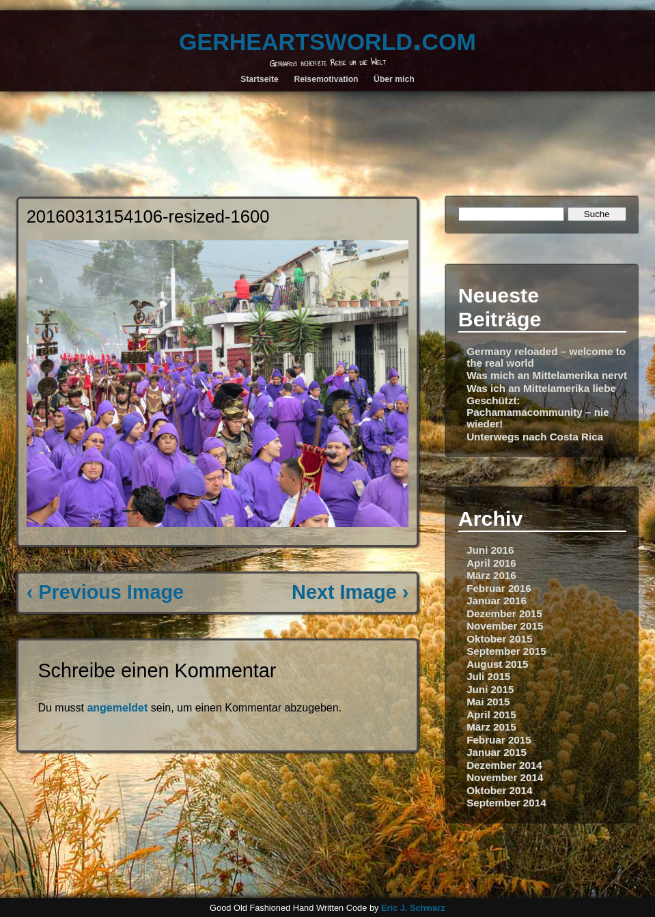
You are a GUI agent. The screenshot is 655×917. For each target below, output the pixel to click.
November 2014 (504, 777)
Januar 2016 (496, 600)
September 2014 (506, 802)
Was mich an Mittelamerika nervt (546, 375)
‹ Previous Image (105, 592)
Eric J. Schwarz (413, 908)
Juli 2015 (488, 676)
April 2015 (491, 714)
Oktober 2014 (499, 790)
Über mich (394, 79)
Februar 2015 (498, 740)
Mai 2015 (488, 701)
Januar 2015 (496, 752)
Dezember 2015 (504, 613)
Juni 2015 (490, 689)
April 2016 (491, 563)
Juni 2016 (490, 550)
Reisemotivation (326, 79)
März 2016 (491, 575)
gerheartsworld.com (327, 38)
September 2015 (506, 651)
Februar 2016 (498, 588)
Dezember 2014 (504, 765)
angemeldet (117, 708)
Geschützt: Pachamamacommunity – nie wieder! (537, 412)
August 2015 (497, 664)
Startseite (259, 79)
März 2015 (491, 727)
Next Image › (350, 592)
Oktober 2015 (499, 639)
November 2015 (504, 626)
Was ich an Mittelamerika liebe (541, 388)
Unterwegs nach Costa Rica (534, 436)
